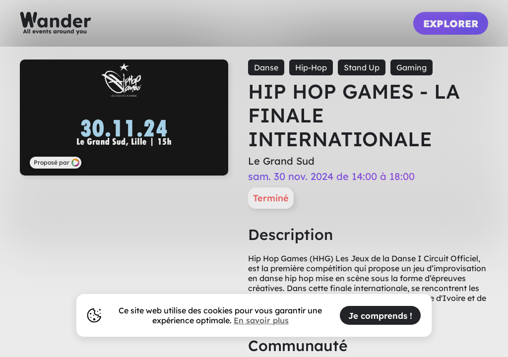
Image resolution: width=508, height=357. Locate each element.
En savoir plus (261, 320)
